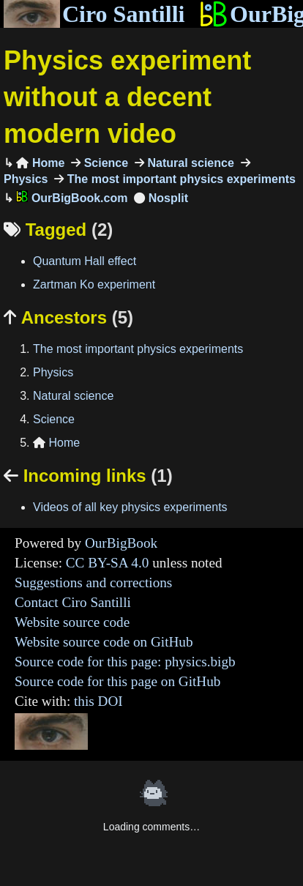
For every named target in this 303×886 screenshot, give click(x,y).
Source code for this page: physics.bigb (125, 661)
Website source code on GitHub (104, 641)
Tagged (58, 229)
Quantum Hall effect (84, 261)
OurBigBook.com (71, 198)
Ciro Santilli (94, 14)
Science (104, 163)
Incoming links (88, 475)
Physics (53, 372)
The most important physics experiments (180, 179)
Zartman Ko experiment (94, 284)
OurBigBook (121, 543)
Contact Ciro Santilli (73, 602)
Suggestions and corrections (93, 582)
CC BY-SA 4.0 (107, 562)
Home (40, 163)
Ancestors (68, 317)
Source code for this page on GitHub (117, 681)
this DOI (98, 701)
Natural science (189, 163)
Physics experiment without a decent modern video (127, 97)
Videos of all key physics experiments (130, 507)
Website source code (72, 622)
